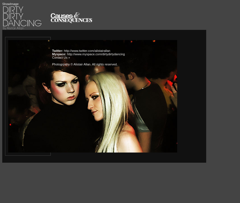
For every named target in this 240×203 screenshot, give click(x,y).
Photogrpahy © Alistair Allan (71, 64)
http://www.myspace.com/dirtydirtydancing (96, 54)
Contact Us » (61, 57)
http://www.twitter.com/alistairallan (87, 50)
